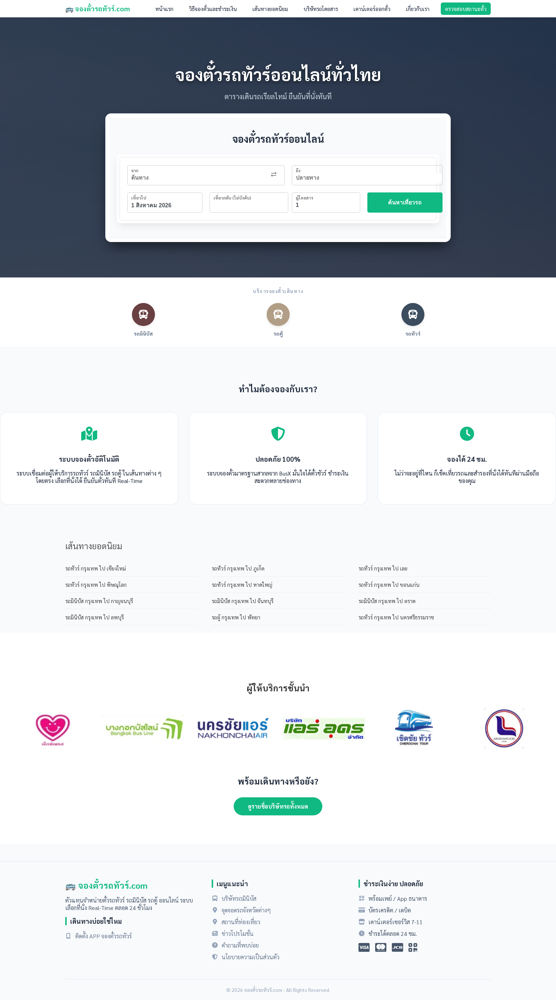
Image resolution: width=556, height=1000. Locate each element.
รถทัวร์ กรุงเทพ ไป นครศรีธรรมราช (396, 617)
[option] (52, 729)
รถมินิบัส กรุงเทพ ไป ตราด (387, 600)
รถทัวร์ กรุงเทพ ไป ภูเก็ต (238, 568)
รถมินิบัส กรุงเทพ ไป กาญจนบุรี (99, 600)
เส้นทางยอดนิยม (270, 8)
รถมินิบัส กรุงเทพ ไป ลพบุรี (94, 617)
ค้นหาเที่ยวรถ (405, 203)
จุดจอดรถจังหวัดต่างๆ (246, 910)
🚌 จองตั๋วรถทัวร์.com (97, 8)
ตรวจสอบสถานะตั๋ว (465, 8)
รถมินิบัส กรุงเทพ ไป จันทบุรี (242, 600)
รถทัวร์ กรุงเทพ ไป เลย (382, 568)
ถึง (298, 170)
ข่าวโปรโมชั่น (238, 933)
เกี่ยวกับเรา (417, 8)
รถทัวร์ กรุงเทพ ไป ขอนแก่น (388, 584)
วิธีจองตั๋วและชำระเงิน (213, 8)
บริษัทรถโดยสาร (321, 8)
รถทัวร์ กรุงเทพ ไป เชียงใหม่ (95, 568)
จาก (134, 170)
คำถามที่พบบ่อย (240, 945)
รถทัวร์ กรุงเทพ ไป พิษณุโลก (96, 584)
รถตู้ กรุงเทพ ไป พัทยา (236, 617)
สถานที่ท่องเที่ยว (241, 922)
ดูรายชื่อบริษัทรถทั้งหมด (278, 806)
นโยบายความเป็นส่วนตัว (250, 957)
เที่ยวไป (138, 198)
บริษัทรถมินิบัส (239, 898)
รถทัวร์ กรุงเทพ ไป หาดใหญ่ (242, 584)
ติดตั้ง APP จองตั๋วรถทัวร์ (103, 936)
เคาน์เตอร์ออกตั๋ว (372, 8)
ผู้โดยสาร (304, 198)
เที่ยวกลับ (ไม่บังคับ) (232, 198)
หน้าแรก (164, 8)
